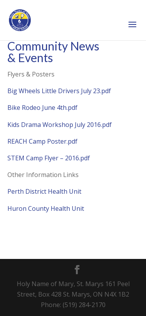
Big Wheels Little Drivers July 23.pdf (59, 91)
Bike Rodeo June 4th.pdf (42, 107)
